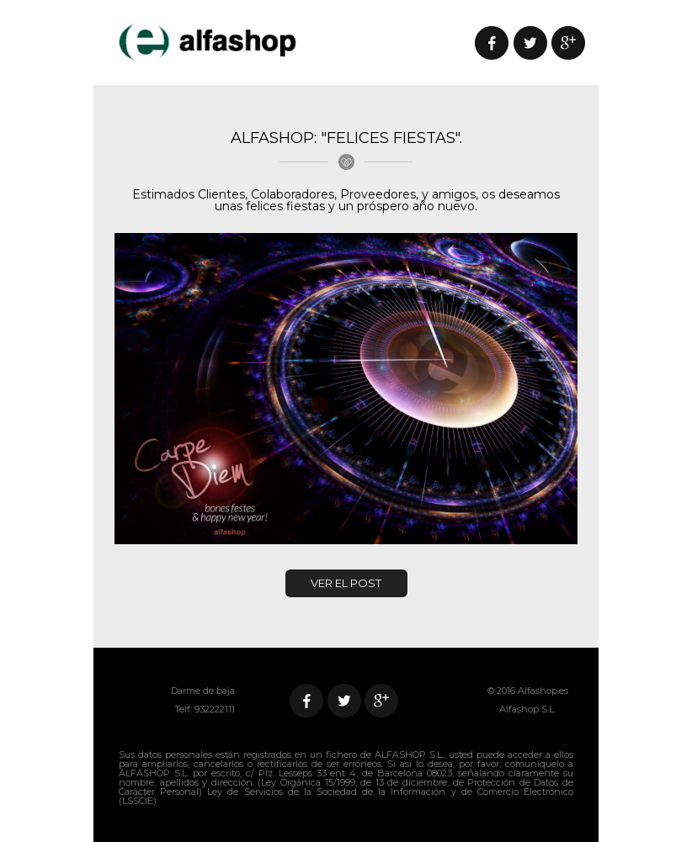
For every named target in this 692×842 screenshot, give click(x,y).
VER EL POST (346, 583)
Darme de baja (203, 690)
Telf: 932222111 (204, 709)
